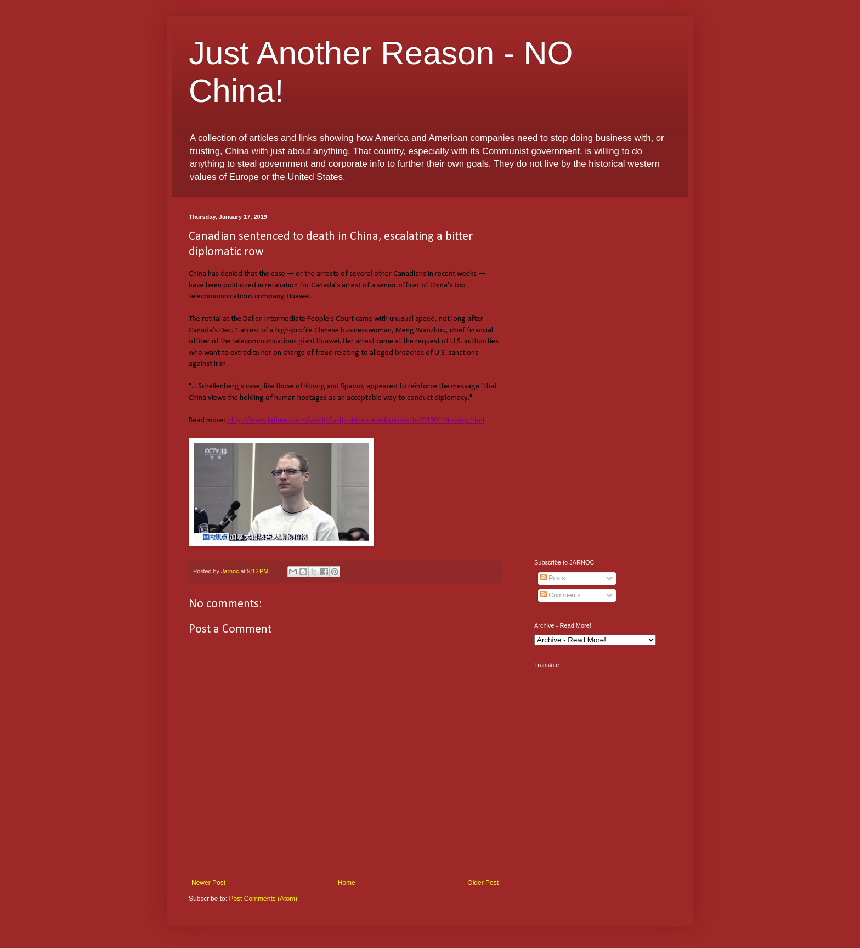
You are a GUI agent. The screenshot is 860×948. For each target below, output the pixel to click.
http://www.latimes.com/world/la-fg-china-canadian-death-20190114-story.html (355, 420)
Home (346, 883)
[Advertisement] (602, 378)
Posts (552, 578)
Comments (560, 595)
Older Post (483, 883)
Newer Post (208, 883)
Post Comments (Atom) (263, 898)
